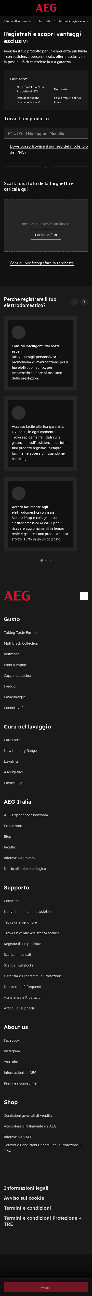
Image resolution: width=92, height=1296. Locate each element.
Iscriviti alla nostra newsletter (28, 911)
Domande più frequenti (22, 986)
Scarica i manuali (17, 954)
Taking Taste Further (21, 632)
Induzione (12, 653)
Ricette (9, 847)
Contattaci (12, 900)
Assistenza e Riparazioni (23, 997)
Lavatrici (11, 761)
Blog (7, 836)
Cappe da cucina (17, 675)
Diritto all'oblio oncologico (25, 868)
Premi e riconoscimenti (22, 1083)
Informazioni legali (26, 1188)
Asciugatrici (13, 771)
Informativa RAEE (18, 1136)
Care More (12, 739)
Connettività (14, 707)
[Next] (84, 302)
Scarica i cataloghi (18, 965)
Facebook (12, 1040)
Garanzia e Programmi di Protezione (33, 975)
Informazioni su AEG (20, 1072)
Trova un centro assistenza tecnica (32, 932)
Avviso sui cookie (24, 1198)
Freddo (9, 686)
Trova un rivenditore (20, 922)
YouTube (11, 1061)
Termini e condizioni (27, 1208)
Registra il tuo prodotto (22, 943)
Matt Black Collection (21, 643)
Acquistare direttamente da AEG (30, 1126)
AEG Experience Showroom (26, 814)
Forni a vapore (15, 664)
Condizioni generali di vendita (28, 1115)
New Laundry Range (20, 750)
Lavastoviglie (15, 696)
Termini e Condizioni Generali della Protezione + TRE (43, 1147)
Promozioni (13, 825)
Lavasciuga (13, 782)
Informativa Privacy (19, 857)
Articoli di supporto (19, 1008)
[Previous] (74, 302)
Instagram (12, 1050)
